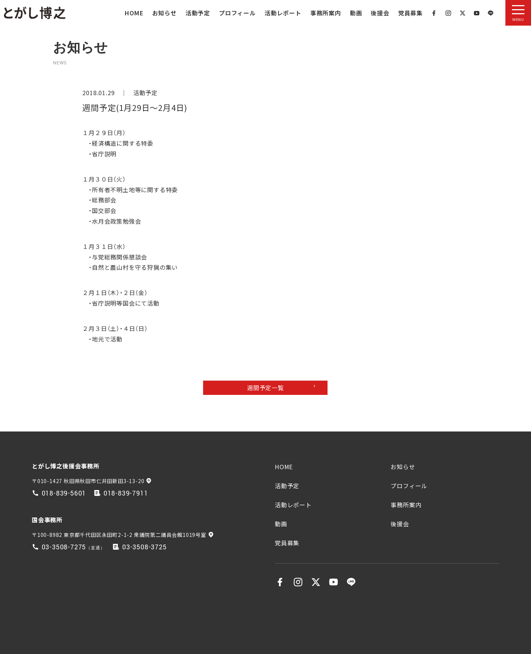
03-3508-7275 (64, 547)
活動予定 (198, 12)
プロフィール (237, 12)
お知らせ (164, 12)
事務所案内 (325, 12)
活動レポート (283, 12)
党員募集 (410, 12)
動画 (356, 12)
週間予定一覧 (265, 387)
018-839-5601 (64, 493)
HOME (134, 12)
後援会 (380, 12)
